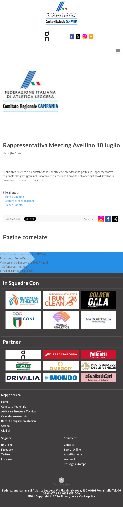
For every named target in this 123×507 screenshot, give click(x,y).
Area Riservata (73, 454)
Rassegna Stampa (75, 464)
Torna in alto (61, 484)
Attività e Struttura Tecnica (18, 411)
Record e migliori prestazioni (19, 421)
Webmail (69, 459)
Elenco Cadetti (14, 205)
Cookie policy (87, 496)
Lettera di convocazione (20, 201)
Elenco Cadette (14, 196)
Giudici (5, 430)
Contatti (69, 444)
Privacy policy (69, 496)
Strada (5, 426)
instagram (85, 36)
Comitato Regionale (13, 406)
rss (91, 36)
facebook (72, 36)
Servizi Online (72, 449)
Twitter (6, 454)
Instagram (7, 459)
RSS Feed (7, 444)
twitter (78, 36)
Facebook (7, 449)
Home (5, 402)
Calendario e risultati (14, 416)
